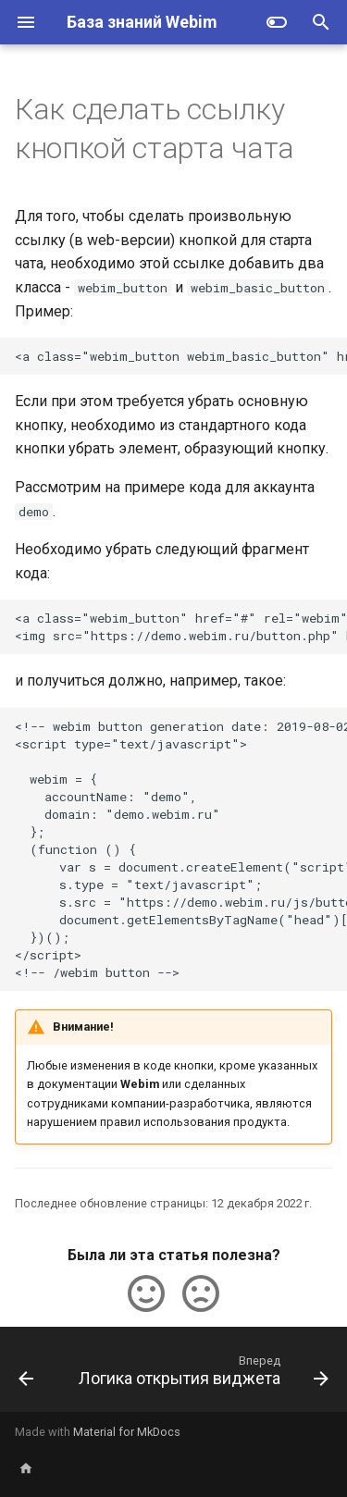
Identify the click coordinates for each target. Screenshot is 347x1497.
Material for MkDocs (126, 1432)
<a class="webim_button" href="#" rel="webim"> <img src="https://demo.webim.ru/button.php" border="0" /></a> (181, 627)
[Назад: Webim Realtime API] (26, 1375)
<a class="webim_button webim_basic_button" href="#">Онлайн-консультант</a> (181, 356)
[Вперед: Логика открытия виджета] (201, 1375)
